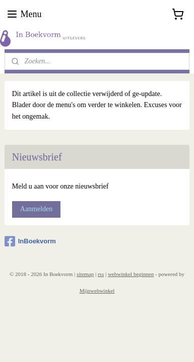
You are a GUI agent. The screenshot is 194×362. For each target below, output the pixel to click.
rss (101, 274)
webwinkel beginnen (131, 274)
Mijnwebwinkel (97, 291)
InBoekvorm (30, 241)
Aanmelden (36, 209)
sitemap (85, 274)
